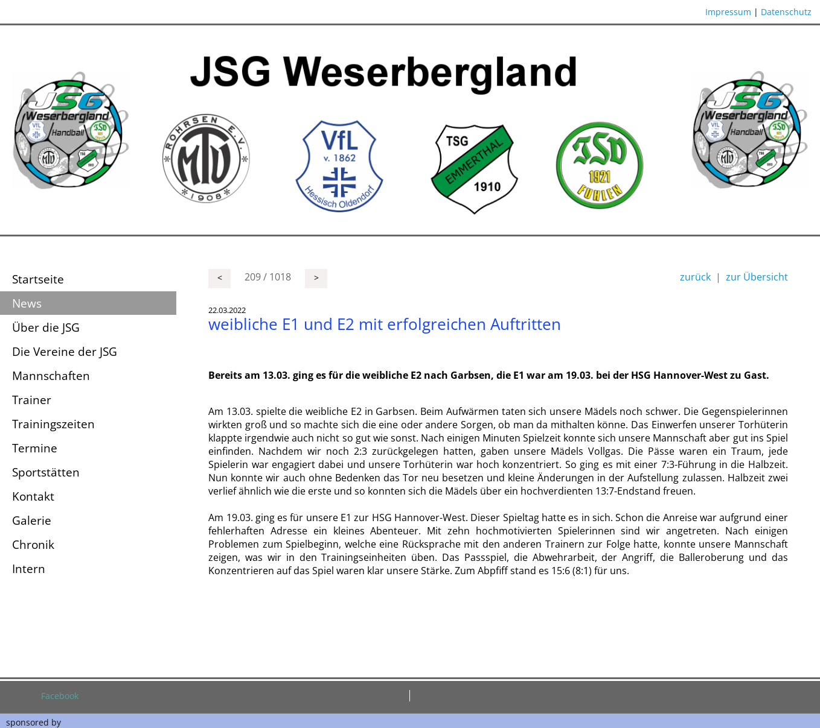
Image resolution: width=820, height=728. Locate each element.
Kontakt (33, 496)
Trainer (31, 399)
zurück (695, 276)
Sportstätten (46, 472)
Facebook (59, 695)
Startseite (38, 279)
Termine (34, 448)
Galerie (31, 520)
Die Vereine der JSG (64, 351)
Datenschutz (786, 11)
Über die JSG (46, 327)
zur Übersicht (757, 276)
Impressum (728, 11)
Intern (28, 568)
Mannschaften (51, 375)
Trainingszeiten (53, 424)
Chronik (33, 544)
